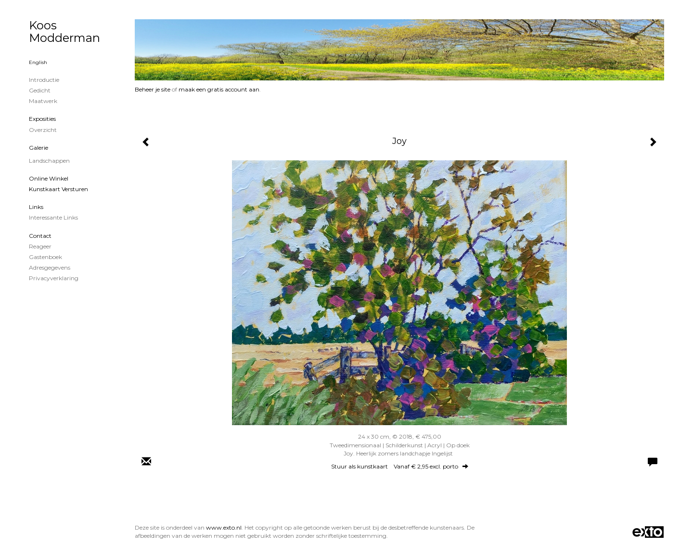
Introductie (44, 79)
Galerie (38, 147)
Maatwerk (43, 100)
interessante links (53, 217)
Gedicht (40, 90)
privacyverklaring (53, 278)
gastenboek (45, 256)
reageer (40, 246)
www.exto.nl (224, 527)
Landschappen (49, 160)
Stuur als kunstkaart (399, 466)
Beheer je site (152, 89)
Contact (40, 235)
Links (36, 206)
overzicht (43, 129)
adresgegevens (49, 267)
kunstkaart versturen (58, 189)
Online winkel (48, 178)
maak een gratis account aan (219, 89)
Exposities (42, 118)
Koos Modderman (64, 31)
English (38, 62)
